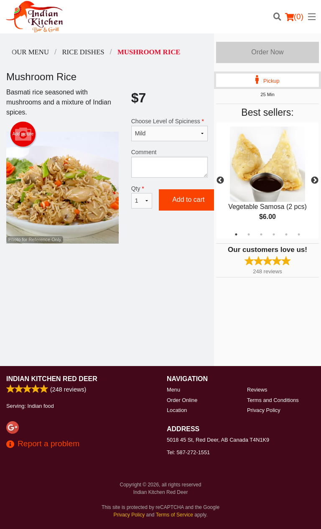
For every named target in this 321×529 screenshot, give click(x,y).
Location (177, 410)
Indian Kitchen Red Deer (51, 378)
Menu (173, 390)
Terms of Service (174, 515)
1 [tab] (236, 234)
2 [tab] (249, 234)
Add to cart (188, 199)
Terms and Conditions (273, 400)
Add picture (23, 134)
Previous (220, 180)
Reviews (257, 390)
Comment (169, 163)
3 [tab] (261, 234)
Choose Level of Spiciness (169, 129)
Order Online (182, 400)
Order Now (267, 52)
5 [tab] (286, 234)
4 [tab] (274, 234)
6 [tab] (299, 234)
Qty (141, 197)
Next (315, 180)
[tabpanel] (267, 181)
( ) (294, 16)
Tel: (188, 452)
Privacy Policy (263, 410)
